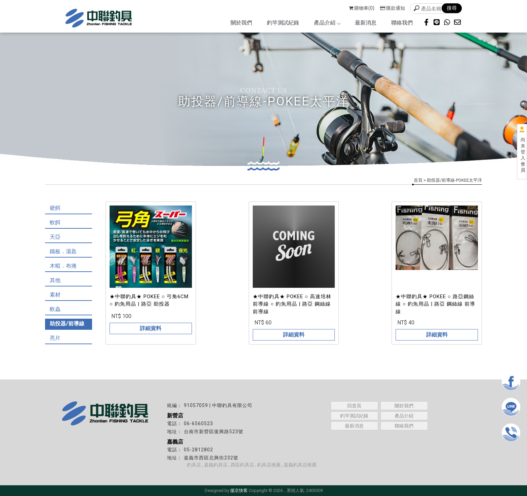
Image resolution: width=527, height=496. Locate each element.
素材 (55, 294)
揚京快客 (239, 490)
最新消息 (365, 22)
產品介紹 (327, 22)
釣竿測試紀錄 (283, 22)
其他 (55, 280)
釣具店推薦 (269, 464)
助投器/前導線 (67, 323)
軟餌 (55, 222)
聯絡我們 (402, 22)
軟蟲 (55, 309)
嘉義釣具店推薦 (300, 464)
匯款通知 (392, 8)
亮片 (55, 338)
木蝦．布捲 (63, 266)
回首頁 (354, 405)
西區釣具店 (242, 464)
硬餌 (55, 208)
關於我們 (241, 22)
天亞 (55, 237)
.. (285, 490)
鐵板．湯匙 (63, 251)
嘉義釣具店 (216, 464)
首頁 (418, 180)
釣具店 (194, 464)
